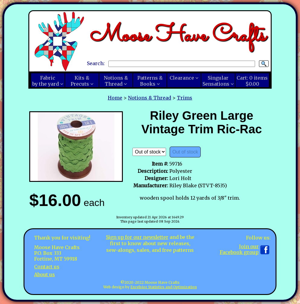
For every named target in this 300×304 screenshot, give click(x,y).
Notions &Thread (116, 81)
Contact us (47, 267)
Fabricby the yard (45, 81)
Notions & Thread (149, 98)
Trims (184, 98)
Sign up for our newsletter (137, 237)
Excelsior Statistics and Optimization (163, 287)
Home (115, 98)
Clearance (182, 78)
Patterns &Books (150, 81)
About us (44, 274)
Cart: (252, 81)
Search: (96, 63)
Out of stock (185, 151)
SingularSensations (216, 81)
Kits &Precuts (80, 81)
